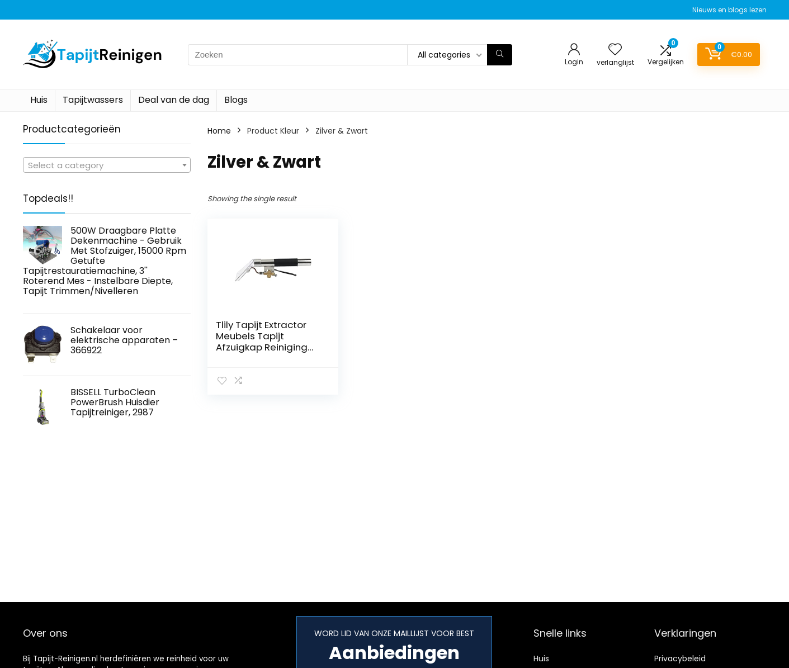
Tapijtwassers (93, 99)
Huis (39, 99)
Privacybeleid (680, 658)
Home (219, 130)
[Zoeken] (499, 54)
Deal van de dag (173, 99)
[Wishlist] (615, 50)
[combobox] (107, 165)
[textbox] (106, 165)
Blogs (236, 99)
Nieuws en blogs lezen (729, 10)
